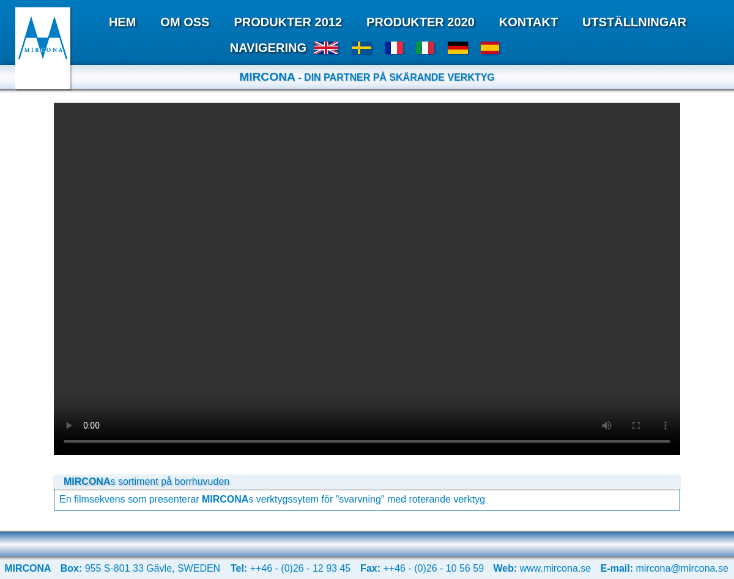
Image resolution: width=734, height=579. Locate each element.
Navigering (268, 47)
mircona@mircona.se (664, 568)
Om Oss (184, 22)
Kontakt (528, 22)
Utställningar (634, 22)
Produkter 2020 (420, 22)
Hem (122, 22)
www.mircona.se (542, 568)
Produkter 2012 (288, 22)
